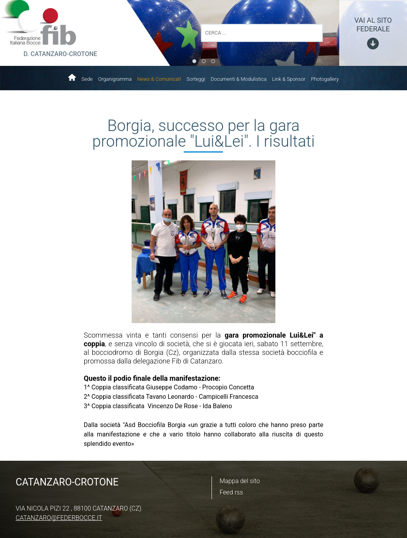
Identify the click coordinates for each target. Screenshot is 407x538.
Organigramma (115, 79)
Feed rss (231, 492)
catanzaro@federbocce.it (59, 518)
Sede (86, 79)
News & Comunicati (159, 79)
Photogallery (325, 79)
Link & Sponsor (289, 79)
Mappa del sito (240, 481)
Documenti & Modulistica (239, 79)
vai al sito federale (373, 24)
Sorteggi (195, 79)
